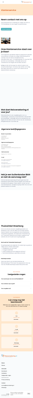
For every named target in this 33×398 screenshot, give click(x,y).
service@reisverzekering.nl (8, 385)
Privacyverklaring (6, 379)
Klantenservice (5, 377)
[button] (6, 29)
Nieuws (3, 365)
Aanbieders (4, 373)
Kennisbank (4, 371)
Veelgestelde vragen (6, 375)
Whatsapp (4, 387)
